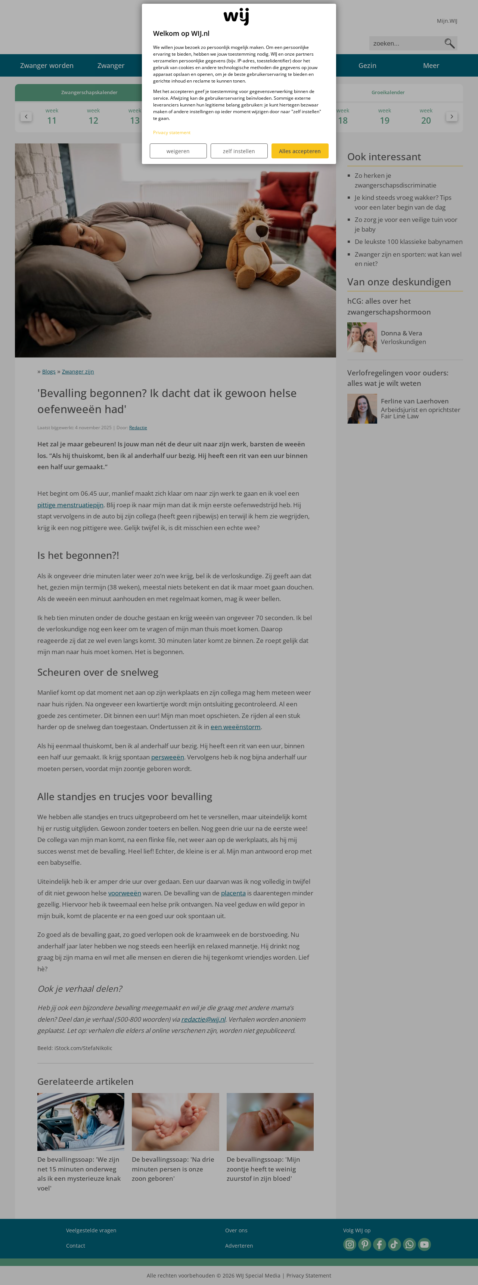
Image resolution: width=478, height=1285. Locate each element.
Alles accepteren (300, 151)
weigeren (178, 151)
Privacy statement (171, 132)
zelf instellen (239, 151)
